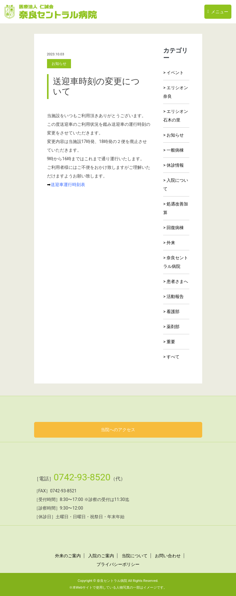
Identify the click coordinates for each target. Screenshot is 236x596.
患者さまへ (177, 281)
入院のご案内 (101, 555)
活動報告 (175, 296)
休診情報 (175, 165)
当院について (135, 555)
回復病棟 (175, 227)
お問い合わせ (168, 555)
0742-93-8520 (79, 477)
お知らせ (175, 135)
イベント (175, 72)
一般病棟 (175, 150)
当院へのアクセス (118, 429)
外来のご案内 (68, 555)
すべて (173, 356)
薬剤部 (173, 326)
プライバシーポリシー (118, 564)
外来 (171, 242)
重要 (171, 341)
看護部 (173, 311)
